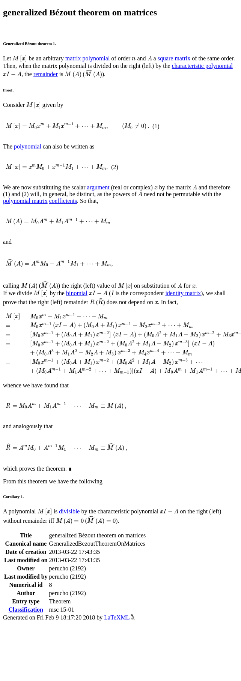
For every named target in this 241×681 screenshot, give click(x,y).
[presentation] (19, 59)
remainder (45, 74)
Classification (26, 609)
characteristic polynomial (202, 66)
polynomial (27, 146)
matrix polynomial (87, 58)
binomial (76, 293)
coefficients (63, 201)
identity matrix (183, 293)
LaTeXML (119, 617)
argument (98, 187)
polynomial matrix (25, 201)
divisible (69, 511)
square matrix (174, 58)
